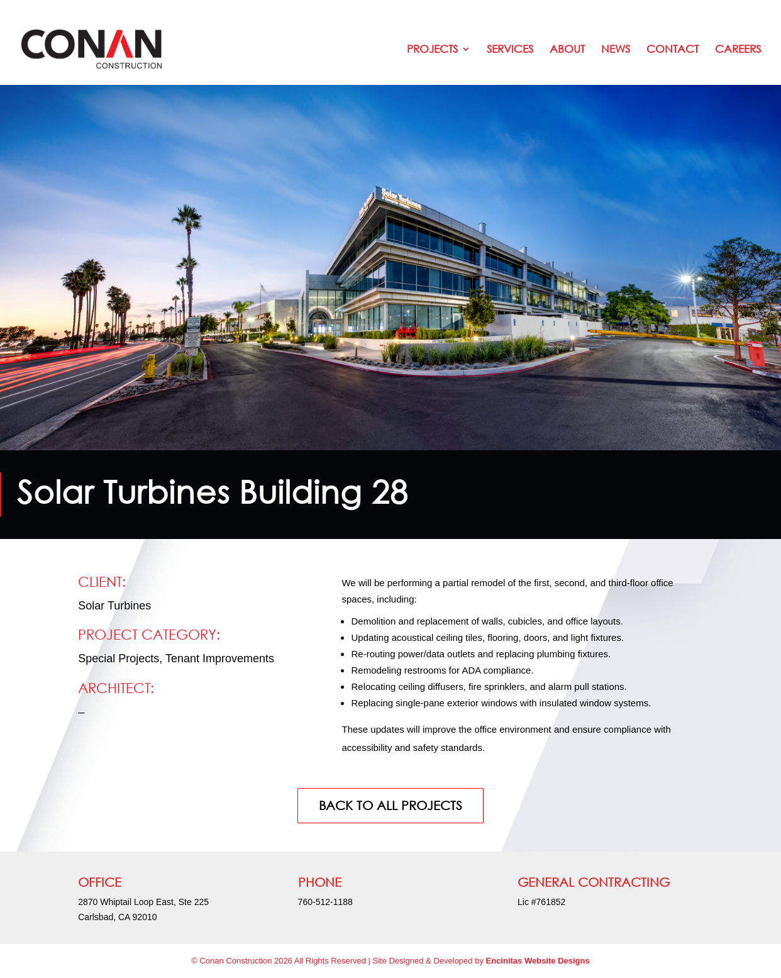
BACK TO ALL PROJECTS (390, 805)
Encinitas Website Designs (538, 960)
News (615, 50)
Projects (432, 50)
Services (510, 50)
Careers (738, 50)
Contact (672, 50)
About (567, 50)
